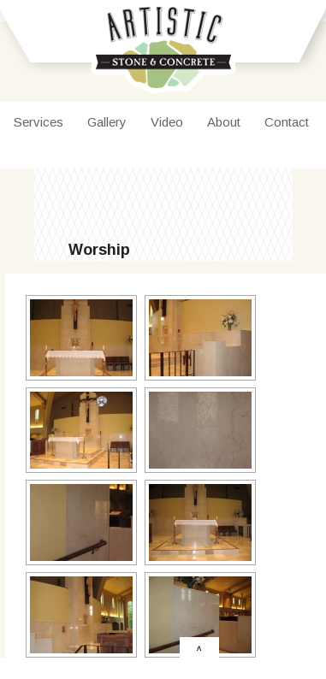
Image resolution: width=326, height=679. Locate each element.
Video (167, 122)
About (223, 122)
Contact (286, 122)
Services (38, 122)
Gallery (107, 122)
